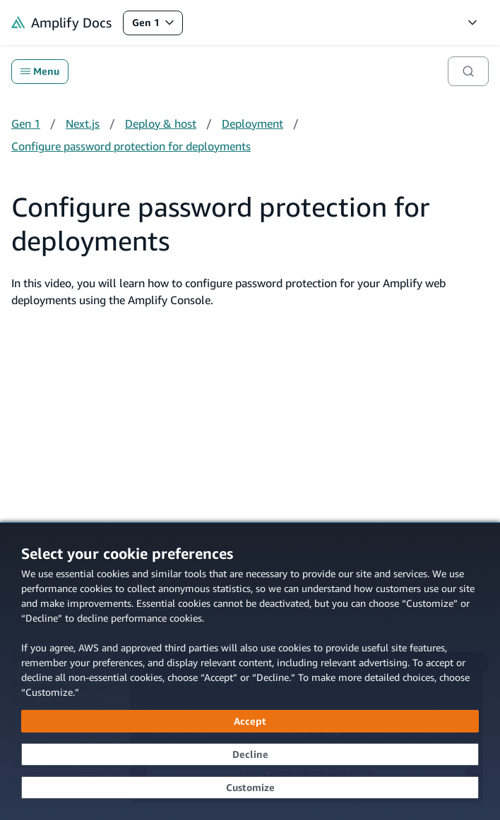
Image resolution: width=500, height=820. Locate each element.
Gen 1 (157, 25)
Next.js (83, 123)
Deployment (252, 123)
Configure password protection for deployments (131, 146)
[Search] (468, 71)
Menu (39, 71)
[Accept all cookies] (250, 721)
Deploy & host (160, 123)
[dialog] (250, 671)
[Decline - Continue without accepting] (250, 754)
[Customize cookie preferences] (250, 787)
